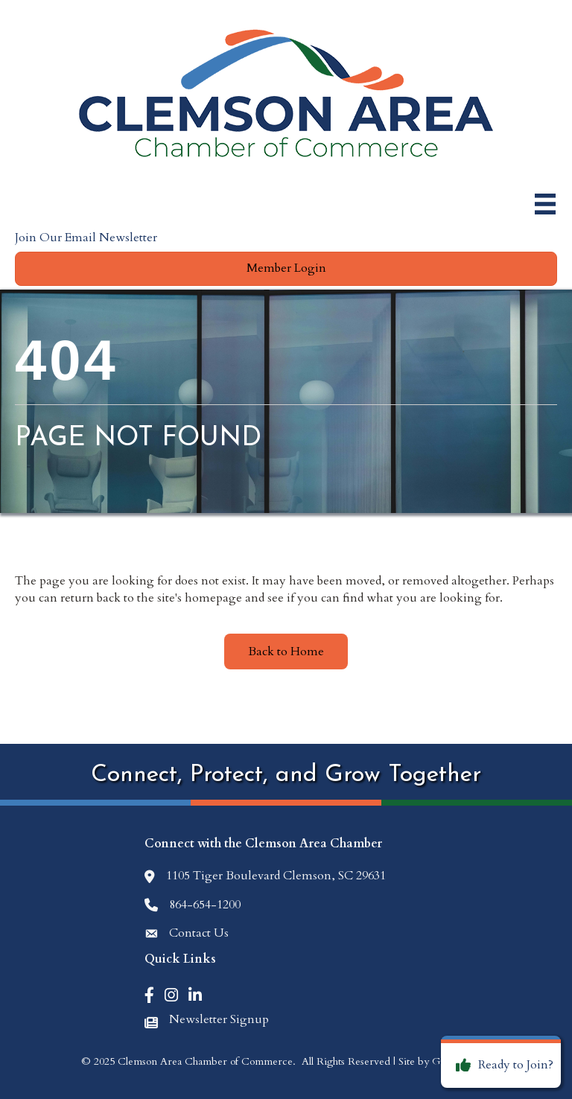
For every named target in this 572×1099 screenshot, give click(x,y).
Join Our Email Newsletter (86, 237)
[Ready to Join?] (500, 1065)
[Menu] (545, 204)
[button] (286, 268)
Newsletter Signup (219, 1019)
